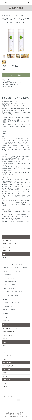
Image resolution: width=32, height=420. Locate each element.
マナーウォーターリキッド (10, 278)
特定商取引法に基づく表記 (12, 414)
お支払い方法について (9, 331)
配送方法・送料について (9, 335)
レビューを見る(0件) (7, 79)
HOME (9, 412)
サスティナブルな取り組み (10, 243)
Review (4, 349)
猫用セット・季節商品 (9, 309)
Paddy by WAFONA (7, 355)
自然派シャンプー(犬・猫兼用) (18, 15)
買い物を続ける (8, 86)
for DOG (8, 15)
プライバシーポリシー (18, 412)
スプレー (5, 317)
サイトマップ (6, 250)
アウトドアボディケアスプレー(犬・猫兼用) (15, 267)
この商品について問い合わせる (12, 82)
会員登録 (5, 372)
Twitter (4, 389)
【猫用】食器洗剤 (8, 306)
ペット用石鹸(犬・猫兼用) (10, 288)
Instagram (5, 383)
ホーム (3, 15)
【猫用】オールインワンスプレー (12, 302)
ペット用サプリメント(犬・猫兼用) (12, 291)
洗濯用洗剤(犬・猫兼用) (9, 281)
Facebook (5, 386)
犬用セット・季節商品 (9, 285)
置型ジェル (6, 320)
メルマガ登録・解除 (8, 366)
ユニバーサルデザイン (9, 247)
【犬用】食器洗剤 (8, 274)
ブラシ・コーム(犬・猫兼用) (10, 295)
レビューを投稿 (6, 81)
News (4, 352)
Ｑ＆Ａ (4, 345)
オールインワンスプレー (10, 261)
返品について (6, 338)
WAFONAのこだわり (8, 240)
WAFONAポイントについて (10, 328)
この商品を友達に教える (10, 84)
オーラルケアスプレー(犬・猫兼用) (12, 264)
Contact (4, 359)
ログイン (5, 376)
